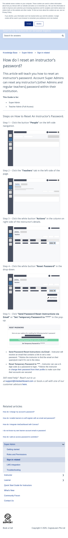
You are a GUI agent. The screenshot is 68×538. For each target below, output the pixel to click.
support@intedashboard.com (19, 381)
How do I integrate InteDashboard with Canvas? (21, 424)
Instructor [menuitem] (8, 475)
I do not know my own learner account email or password (24, 431)
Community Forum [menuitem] (12, 496)
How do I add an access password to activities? (20, 437)
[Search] (63, 35)
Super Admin (27, 53)
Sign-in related (43, 53)
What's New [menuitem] (9, 490)
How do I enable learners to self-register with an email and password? (29, 418)
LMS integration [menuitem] (13, 465)
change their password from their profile (28, 370)
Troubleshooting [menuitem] (14, 470)
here (24, 384)
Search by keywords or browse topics (27, 31)
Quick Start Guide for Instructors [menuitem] (18, 485)
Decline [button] (39, 24)
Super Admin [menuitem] (9, 444)
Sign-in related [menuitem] (13, 460)
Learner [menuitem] (7, 480)
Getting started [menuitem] (13, 449)
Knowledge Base (10, 53)
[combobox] (32, 35)
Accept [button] (29, 24)
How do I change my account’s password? (19, 412)
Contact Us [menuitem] (9, 501)
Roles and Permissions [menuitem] (17, 454)
